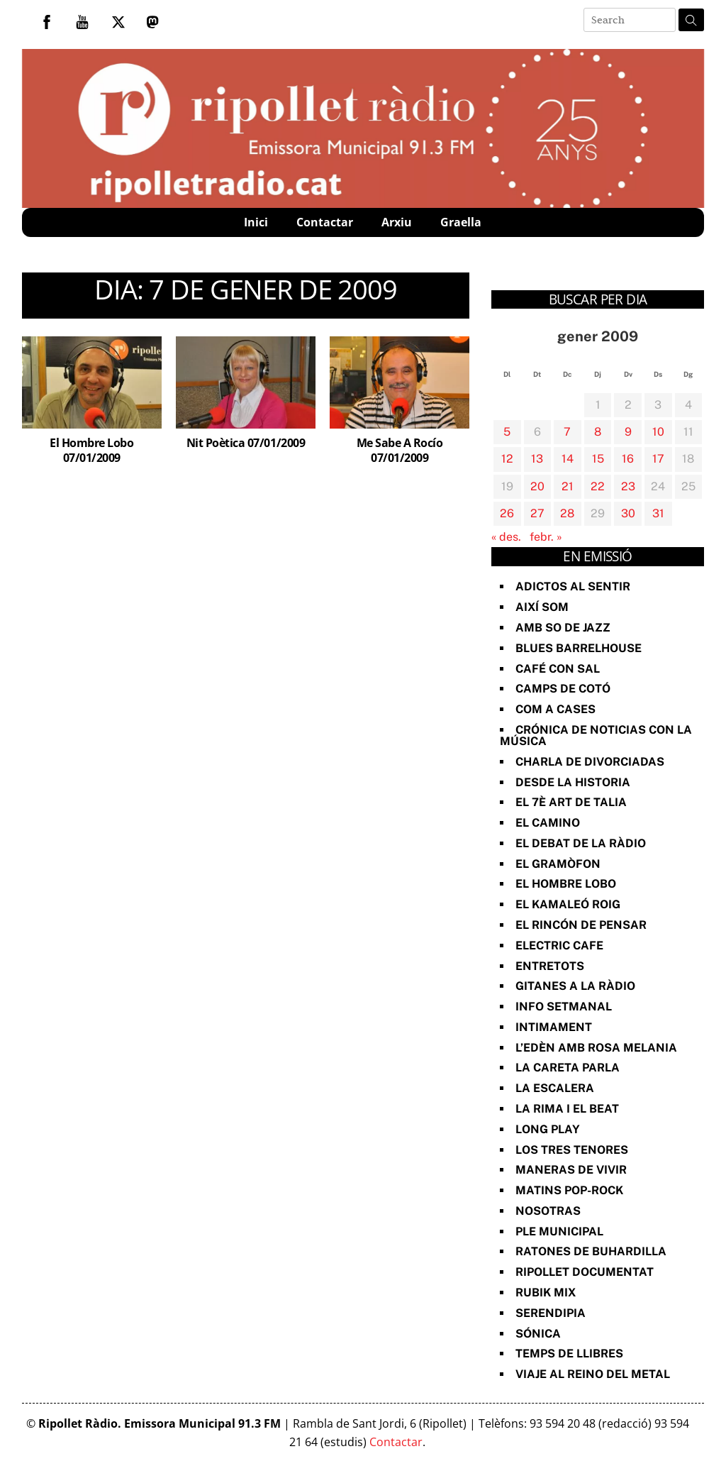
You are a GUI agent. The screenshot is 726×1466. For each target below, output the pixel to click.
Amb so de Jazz (562, 627)
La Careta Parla (567, 1067)
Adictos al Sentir (572, 586)
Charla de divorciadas (589, 761)
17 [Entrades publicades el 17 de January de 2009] (658, 458)
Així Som (542, 607)
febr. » (546, 537)
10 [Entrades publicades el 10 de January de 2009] (658, 432)
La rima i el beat (567, 1108)
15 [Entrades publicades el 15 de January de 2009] (598, 458)
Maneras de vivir (571, 1169)
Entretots (549, 966)
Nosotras (548, 1211)
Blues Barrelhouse (578, 648)
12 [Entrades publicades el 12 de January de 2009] (507, 458)
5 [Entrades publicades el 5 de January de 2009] (506, 432)
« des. (506, 537)
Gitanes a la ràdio (575, 986)
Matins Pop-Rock (569, 1190)
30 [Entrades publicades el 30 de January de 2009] (628, 513)
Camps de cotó (562, 688)
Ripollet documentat (584, 1272)
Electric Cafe (559, 945)
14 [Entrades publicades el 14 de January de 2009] (568, 458)
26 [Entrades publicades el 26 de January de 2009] (507, 513)
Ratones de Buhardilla (590, 1251)
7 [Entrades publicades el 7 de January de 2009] (567, 432)
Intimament (553, 1027)
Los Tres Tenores (571, 1150)
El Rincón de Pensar (581, 925)
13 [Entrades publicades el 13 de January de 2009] (537, 458)
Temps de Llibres (569, 1353)
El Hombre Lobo (565, 884)
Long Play (547, 1129)
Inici (256, 222)
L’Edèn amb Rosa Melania (596, 1047)
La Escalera (554, 1088)
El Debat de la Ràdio (580, 843)
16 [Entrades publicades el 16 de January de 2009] (628, 458)
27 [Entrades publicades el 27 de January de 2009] (537, 513)
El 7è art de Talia (571, 802)
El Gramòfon (558, 864)
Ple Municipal (559, 1231)
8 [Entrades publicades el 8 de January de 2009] (597, 432)
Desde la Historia (572, 782)
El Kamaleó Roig (567, 904)
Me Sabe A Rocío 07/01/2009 (400, 450)
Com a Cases (555, 709)
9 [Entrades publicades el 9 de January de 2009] (628, 432)
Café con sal (557, 669)
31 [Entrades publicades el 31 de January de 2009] (658, 513)
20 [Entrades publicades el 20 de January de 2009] (537, 486)
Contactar (324, 222)
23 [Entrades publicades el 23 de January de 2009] (628, 486)
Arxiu (396, 222)
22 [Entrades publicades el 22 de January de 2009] (598, 486)
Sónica (538, 1333)
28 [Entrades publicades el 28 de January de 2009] (567, 513)
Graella (460, 222)
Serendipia (550, 1313)
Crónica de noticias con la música (596, 735)
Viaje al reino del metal (592, 1374)
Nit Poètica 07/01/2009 (245, 443)
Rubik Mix (545, 1292)
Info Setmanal (563, 1006)
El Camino (547, 823)
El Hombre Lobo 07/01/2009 (91, 450)
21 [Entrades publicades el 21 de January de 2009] (568, 486)
